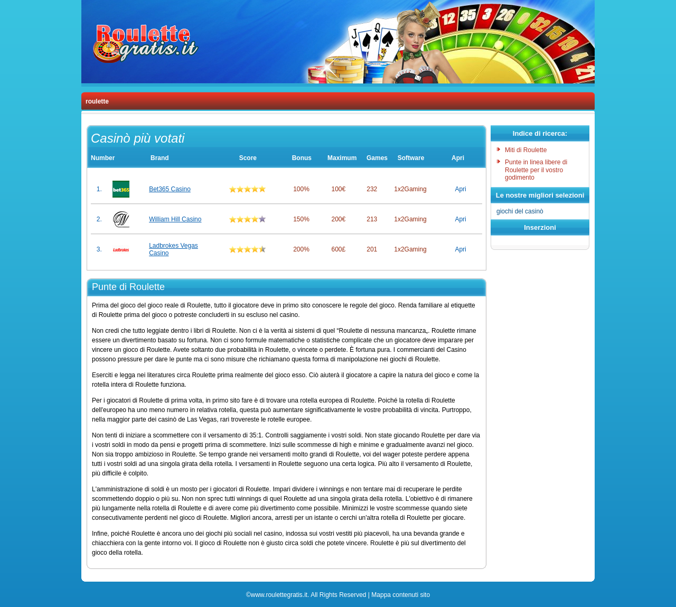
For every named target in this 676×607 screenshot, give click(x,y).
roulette (97, 101)
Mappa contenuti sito (400, 595)
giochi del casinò (519, 211)
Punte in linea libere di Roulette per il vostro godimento (536, 169)
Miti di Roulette (526, 150)
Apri (460, 189)
